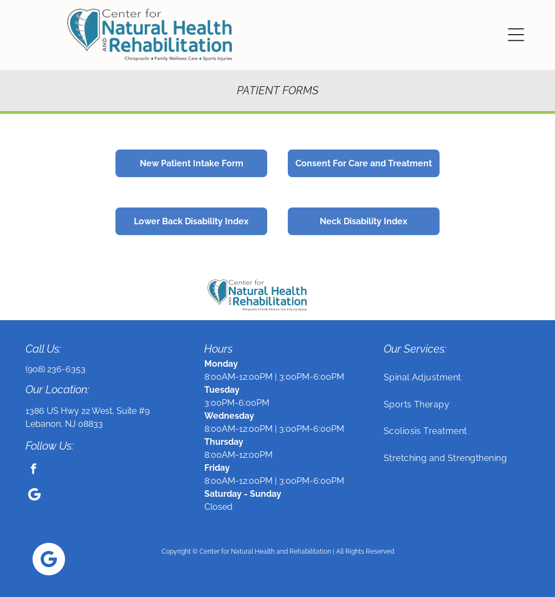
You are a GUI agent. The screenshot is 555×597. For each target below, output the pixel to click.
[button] (516, 35)
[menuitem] (457, 377)
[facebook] (33, 470)
